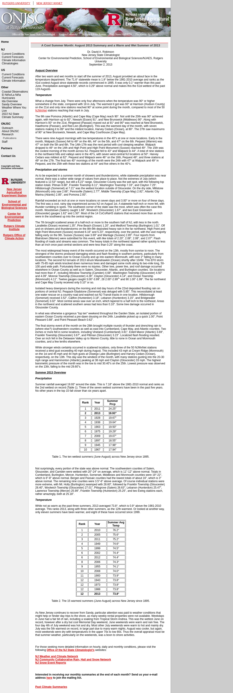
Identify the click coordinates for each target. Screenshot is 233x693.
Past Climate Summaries (51, 686)
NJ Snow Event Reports (50, 662)
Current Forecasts (13, 57)
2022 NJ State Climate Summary (12, 115)
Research (7, 134)
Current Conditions (13, 53)
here (49, 677)
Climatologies (10, 63)
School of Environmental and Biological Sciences (14, 204)
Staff (4, 141)
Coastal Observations (15, 91)
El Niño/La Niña (11, 94)
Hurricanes (8, 98)
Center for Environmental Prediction (14, 217)
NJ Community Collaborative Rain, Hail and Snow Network (73, 659)
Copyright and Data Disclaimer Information (12, 167)
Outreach (7, 128)
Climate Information (13, 60)
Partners (6, 148)
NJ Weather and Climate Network (56, 656)
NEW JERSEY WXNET (49, 3)
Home (5, 41)
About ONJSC (10, 131)
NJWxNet (41, 110)
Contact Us (8, 156)
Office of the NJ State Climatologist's (70, 650)
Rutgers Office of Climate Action (14, 237)
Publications (9, 138)
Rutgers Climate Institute (14, 227)
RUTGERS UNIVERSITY (16, 3)
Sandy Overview (12, 104)
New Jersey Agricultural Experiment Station (14, 192)
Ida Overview (10, 101)
